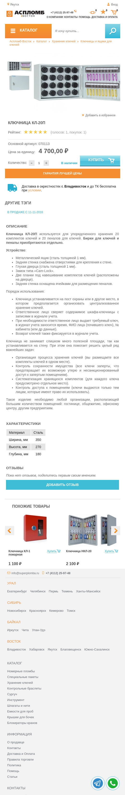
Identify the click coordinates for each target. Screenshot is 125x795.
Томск (71, 610)
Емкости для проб (20, 711)
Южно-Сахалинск (97, 649)
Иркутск (12, 630)
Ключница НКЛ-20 (79, 551)
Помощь (84, 17)
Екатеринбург (17, 591)
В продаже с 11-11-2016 (25, 212)
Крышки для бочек (20, 717)
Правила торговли (20, 759)
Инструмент (15, 700)
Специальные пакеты (22, 677)
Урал (11, 583)
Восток (14, 641)
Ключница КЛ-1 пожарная (19, 553)
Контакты (71, 17)
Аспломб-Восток (20, 41)
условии (34, 190)
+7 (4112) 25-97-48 (62, 12)
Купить (101, 161)
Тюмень (67, 591)
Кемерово (56, 610)
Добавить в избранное (100, 115)
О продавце (15, 742)
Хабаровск (36, 649)
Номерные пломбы (21, 671)
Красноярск (37, 610)
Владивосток (16, 649)
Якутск (52, 649)
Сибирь (14, 603)
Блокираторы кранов (22, 723)
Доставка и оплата (104, 17)
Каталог (41, 41)
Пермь (53, 591)
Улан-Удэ (38, 630)
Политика (14, 765)
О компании (55, 17)
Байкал (13, 622)
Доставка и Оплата (21, 754)
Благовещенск (70, 649)
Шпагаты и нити (18, 705)
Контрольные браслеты (24, 688)
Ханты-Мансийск (88, 591)
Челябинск (38, 591)
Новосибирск (16, 610)
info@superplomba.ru (25, 573)
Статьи (12, 776)
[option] (77, 82)
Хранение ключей (64, 41)
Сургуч (12, 694)
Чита (25, 630)
